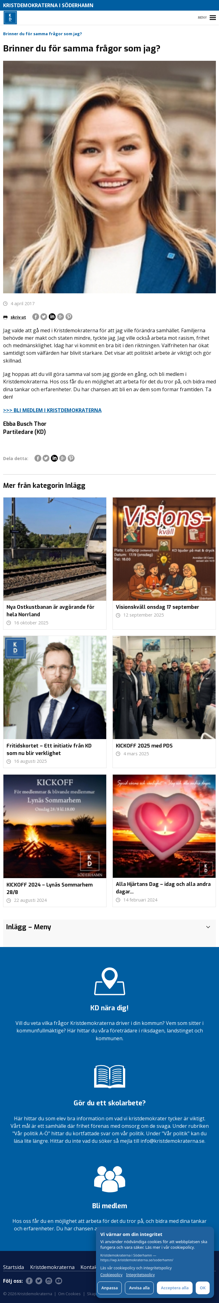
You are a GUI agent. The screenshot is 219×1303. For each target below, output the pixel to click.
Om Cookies (69, 1293)
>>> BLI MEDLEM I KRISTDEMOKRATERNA (52, 410)
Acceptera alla (175, 1288)
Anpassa (109, 1288)
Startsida (13, 1267)
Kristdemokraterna (52, 1267)
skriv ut (14, 317)
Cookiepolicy (111, 1274)
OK (203, 1288)
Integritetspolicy (140, 1274)
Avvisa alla (139, 1288)
